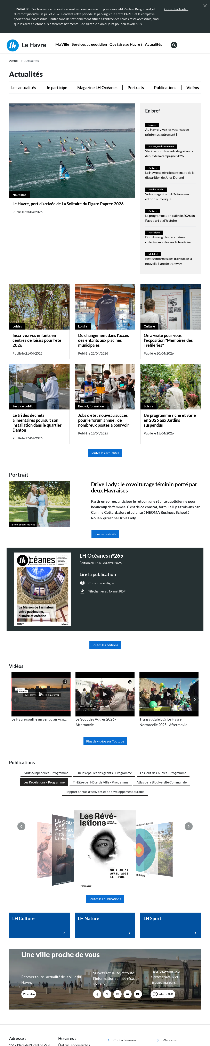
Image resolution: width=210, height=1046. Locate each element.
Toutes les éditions (105, 645)
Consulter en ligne (101, 583)
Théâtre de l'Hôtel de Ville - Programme (100, 782)
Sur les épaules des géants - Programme (104, 773)
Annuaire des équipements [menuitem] (169, 970)
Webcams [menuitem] (167, 960)
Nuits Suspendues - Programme (46, 773)
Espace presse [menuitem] (120, 968)
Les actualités (23, 87)
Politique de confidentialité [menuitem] (124, 1024)
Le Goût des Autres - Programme (163, 773)
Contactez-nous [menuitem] (121, 960)
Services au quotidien (89, 44)
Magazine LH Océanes (97, 87)
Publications (165, 87)
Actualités (153, 44)
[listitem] (41, 697)
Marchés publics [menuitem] (121, 976)
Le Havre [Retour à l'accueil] (26, 45)
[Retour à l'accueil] (31, 1023)
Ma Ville (62, 44)
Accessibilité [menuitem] (66, 1024)
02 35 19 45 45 (36, 980)
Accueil (14, 61)
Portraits (136, 87)
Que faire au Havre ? (126, 44)
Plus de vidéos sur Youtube (105, 741)
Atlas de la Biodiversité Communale (162, 782)
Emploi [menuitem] (164, 981)
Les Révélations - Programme (44, 782)
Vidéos (192, 87)
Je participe (56, 87)
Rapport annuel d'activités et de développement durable (105, 792)
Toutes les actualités (105, 453)
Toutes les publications (105, 819)
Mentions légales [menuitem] (91, 1024)
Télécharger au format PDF (107, 591)
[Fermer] (205, 5)
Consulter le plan (176, 9)
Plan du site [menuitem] (65, 1028)
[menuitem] (62, 45)
